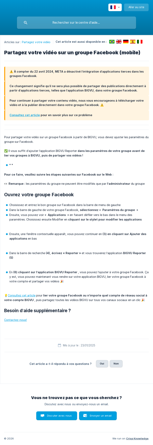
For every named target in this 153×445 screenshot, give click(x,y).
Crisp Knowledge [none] (137, 438)
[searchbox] (76, 23)
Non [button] (116, 363)
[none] (115, 7)
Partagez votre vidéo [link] (36, 42)
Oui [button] (102, 363)
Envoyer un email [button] (101, 415)
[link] (112, 42)
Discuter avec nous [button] (59, 415)
